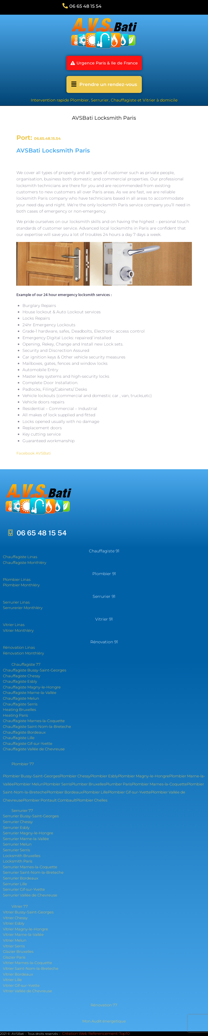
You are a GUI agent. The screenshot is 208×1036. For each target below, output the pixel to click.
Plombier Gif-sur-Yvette (129, 792)
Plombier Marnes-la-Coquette (159, 784)
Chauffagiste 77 (26, 664)
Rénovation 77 (104, 1005)
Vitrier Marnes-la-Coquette (27, 962)
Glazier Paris (14, 957)
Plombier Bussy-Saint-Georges (31, 776)
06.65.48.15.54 (47, 138)
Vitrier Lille (12, 979)
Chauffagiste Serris (20, 704)
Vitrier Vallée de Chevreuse (27, 991)
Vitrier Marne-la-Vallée (23, 934)
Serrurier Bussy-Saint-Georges (31, 816)
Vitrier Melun (14, 940)
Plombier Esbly (104, 776)
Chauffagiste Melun (21, 698)
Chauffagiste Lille (19, 737)
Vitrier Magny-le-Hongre (25, 929)
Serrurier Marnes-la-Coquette (30, 867)
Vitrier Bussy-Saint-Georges (28, 912)
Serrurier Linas (16, 602)
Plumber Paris (119, 784)
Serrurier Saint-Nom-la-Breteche (33, 872)
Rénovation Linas (19, 647)
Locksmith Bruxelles (21, 855)
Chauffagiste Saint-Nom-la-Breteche (37, 726)
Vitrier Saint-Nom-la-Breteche (30, 968)
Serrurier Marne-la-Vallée (26, 838)
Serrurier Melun (17, 844)
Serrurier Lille (15, 884)
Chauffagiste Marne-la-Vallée (29, 692)
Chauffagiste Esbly (20, 681)
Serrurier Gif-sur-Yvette (24, 889)
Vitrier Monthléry (18, 630)
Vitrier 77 (20, 906)
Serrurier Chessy (18, 821)
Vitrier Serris (14, 946)
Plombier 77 (23, 764)
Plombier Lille (95, 792)
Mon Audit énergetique (104, 1021)
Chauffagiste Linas (20, 556)
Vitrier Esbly (13, 923)
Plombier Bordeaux (65, 792)
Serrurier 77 (22, 810)
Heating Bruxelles (19, 709)
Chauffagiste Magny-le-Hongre (32, 687)
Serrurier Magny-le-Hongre (28, 833)
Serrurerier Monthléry (23, 607)
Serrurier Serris (16, 850)
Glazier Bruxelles (18, 951)
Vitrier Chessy (15, 917)
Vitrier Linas (13, 624)
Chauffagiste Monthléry (24, 562)
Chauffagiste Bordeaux (24, 732)
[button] (104, 63)
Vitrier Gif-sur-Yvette (21, 985)
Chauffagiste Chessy (21, 676)
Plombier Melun (28, 784)
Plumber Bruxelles (88, 784)
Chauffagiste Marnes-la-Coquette (34, 720)
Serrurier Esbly (16, 827)
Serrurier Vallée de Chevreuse (30, 895)
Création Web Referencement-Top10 (96, 1033)
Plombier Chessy (75, 776)
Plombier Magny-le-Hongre (143, 776)
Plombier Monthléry (21, 585)
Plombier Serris (57, 784)
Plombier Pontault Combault (49, 800)
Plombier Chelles (91, 800)
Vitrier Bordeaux (18, 974)
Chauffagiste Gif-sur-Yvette (27, 743)
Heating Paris (15, 715)
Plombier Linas (16, 579)
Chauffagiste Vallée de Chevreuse (34, 749)
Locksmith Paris (17, 861)
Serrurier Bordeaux (20, 878)
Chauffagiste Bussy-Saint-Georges (34, 670)
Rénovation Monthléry (23, 653)
